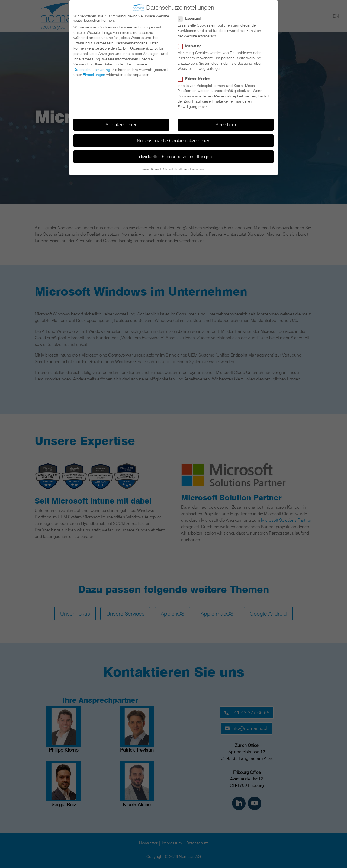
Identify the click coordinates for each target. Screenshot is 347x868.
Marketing (192, 44)
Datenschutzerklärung (91, 67)
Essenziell (192, 17)
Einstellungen (94, 73)
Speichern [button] (226, 123)
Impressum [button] (198, 167)
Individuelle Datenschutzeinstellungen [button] (174, 154)
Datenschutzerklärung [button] (175, 167)
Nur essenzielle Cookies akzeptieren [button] (173, 139)
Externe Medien (196, 77)
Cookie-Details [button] (150, 167)
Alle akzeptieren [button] (121, 123)
